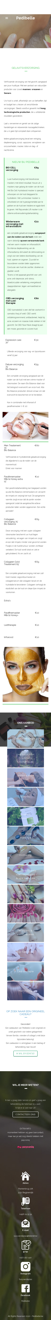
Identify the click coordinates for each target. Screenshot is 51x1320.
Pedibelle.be (37, 1316)
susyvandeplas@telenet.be (25, 1236)
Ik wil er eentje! (25, 1053)
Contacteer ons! (25, 1114)
